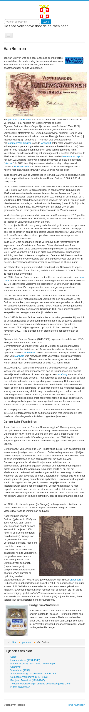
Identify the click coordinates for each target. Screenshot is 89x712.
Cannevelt (15, 666)
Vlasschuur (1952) (20, 670)
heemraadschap (71, 156)
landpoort (46, 143)
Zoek (46, 21)
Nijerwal (9, 163)
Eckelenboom (21, 166)
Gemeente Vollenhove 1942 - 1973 (29, 676)
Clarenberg (75, 579)
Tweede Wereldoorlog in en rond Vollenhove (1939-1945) (40, 683)
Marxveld (19, 356)
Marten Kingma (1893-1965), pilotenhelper (33, 663)
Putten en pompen (20, 687)
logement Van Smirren (19, 143)
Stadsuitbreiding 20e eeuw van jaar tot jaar (33, 673)
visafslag (62, 374)
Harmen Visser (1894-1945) (25, 660)
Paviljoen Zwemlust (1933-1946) (27, 680)
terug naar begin (76, 704)
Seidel (13, 656)
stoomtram (29, 352)
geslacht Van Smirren (19, 119)
